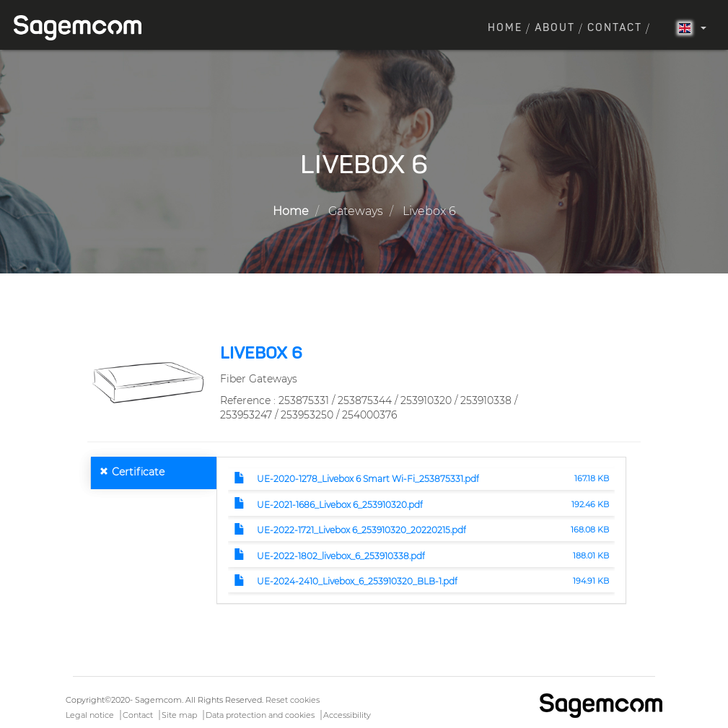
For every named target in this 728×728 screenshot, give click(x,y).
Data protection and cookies (260, 715)
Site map (179, 715)
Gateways (355, 211)
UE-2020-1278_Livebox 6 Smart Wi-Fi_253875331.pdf (368, 478)
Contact (614, 28)
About (555, 28)
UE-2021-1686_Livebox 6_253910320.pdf (340, 504)
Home (505, 28)
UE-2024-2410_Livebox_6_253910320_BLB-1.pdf (357, 581)
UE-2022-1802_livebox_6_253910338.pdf (341, 556)
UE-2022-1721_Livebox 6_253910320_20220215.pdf (361, 530)
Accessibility (347, 715)
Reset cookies (293, 700)
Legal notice (90, 715)
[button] (148, 381)
